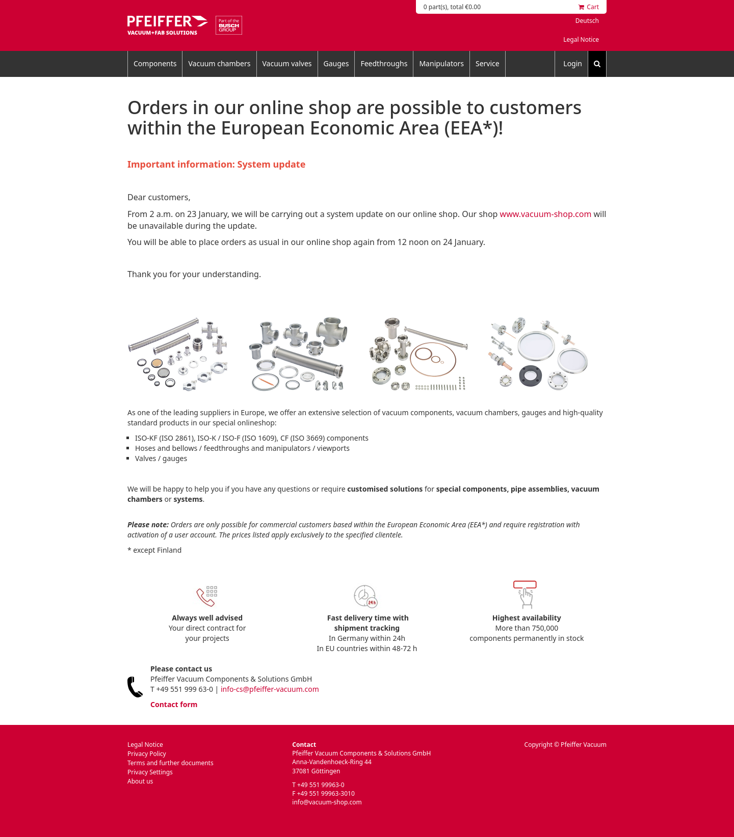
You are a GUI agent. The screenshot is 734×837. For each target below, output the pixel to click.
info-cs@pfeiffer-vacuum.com (270, 689)
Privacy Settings (150, 772)
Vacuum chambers (219, 63)
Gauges (336, 63)
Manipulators (441, 63)
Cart (589, 7)
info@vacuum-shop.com (326, 802)
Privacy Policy (146, 753)
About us (140, 781)
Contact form (173, 704)
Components (155, 63)
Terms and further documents (170, 763)
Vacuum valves (287, 63)
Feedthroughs (383, 63)
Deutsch (587, 20)
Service (488, 63)
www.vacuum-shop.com (546, 214)
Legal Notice (581, 39)
